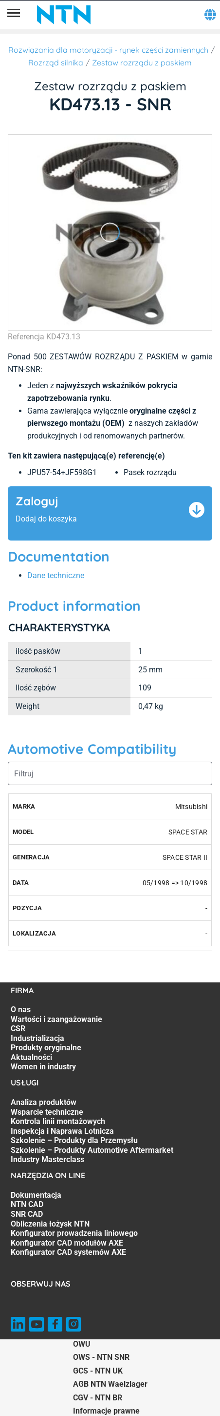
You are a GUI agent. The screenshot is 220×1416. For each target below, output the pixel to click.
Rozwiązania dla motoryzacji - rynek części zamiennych (108, 50)
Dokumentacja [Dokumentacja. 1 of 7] (36, 1195)
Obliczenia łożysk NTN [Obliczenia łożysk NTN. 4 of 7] (50, 1224)
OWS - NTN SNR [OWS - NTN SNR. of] (101, 1357)
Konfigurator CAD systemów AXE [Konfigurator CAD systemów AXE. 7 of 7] (68, 1252)
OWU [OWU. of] (82, 1344)
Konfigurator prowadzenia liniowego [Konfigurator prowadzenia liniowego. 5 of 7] (74, 1233)
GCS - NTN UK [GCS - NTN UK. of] (98, 1370)
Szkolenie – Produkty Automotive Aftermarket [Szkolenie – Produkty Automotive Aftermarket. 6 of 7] (92, 1150)
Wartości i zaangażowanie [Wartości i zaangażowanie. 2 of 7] (56, 1019)
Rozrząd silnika (55, 62)
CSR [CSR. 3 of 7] (18, 1028)
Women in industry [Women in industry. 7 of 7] (43, 1066)
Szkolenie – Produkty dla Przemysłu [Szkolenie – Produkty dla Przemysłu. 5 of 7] (74, 1140)
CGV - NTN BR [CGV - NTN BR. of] (97, 1397)
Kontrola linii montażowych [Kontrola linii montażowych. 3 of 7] (58, 1121)
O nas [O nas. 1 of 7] (21, 1009)
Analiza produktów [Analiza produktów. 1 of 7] (43, 1102)
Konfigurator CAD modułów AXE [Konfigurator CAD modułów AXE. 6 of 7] (67, 1243)
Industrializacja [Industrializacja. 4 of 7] (37, 1038)
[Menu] (13, 14)
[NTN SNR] (63, 14)
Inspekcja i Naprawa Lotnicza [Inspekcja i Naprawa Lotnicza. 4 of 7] (62, 1131)
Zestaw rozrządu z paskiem (142, 62)
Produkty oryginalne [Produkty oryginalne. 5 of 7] (46, 1047)
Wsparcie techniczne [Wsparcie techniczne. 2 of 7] (47, 1112)
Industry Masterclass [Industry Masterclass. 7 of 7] (47, 1159)
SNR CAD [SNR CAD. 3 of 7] (27, 1214)
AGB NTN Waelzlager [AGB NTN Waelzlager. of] (110, 1384)
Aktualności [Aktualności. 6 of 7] (31, 1057)
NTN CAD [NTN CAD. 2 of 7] (27, 1204)
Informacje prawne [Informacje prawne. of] (106, 1411)
